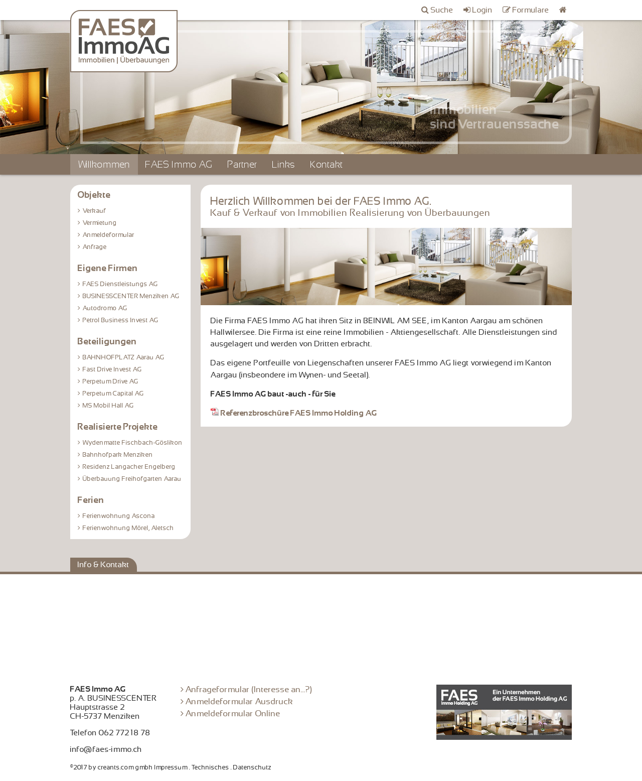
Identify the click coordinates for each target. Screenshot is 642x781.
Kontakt (326, 164)
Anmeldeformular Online (233, 713)
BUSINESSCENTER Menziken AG (131, 296)
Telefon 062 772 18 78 (110, 732)
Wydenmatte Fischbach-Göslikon (133, 442)
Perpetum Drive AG (110, 381)
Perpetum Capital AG (113, 393)
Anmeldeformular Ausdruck (239, 701)
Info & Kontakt (103, 564)
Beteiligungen (107, 341)
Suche (442, 10)
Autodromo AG (105, 308)
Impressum (171, 767)
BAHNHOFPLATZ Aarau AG (124, 357)
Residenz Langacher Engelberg (129, 466)
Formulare (531, 10)
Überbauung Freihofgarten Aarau (132, 478)
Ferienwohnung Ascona (119, 515)
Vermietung (100, 222)
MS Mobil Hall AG (108, 405)
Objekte (94, 195)
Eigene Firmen (108, 268)
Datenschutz (252, 767)
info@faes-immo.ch (106, 749)
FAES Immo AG (179, 164)
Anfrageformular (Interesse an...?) (249, 689)
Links (283, 164)
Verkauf (94, 210)
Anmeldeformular (108, 234)
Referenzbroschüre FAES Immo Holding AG (294, 413)
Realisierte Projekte (118, 427)
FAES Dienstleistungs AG (120, 284)
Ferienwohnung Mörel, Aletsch (128, 528)
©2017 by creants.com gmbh (111, 767)
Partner (242, 164)
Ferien (91, 500)
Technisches (210, 767)
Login (482, 10)
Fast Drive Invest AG (112, 369)
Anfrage (95, 246)
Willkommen (104, 164)
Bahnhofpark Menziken (118, 454)
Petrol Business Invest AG (120, 320)
